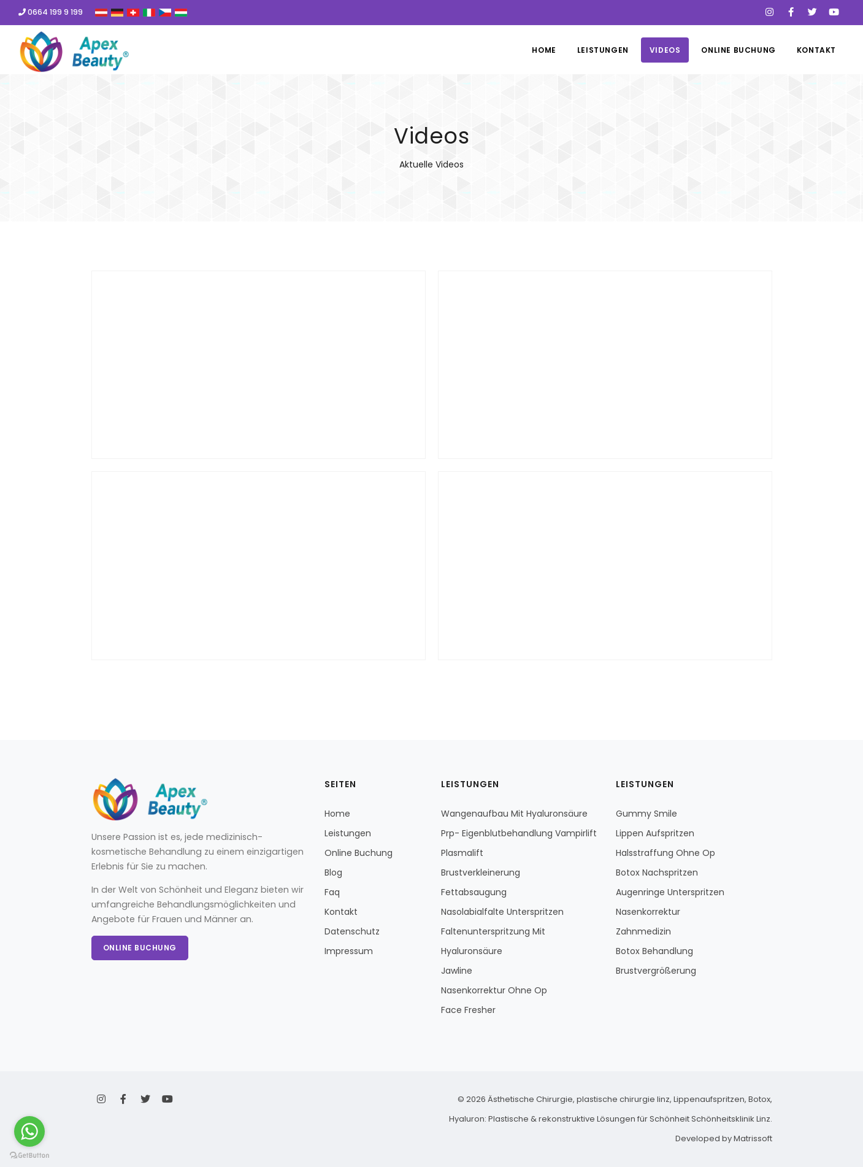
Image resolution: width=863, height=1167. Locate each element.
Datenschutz (352, 931)
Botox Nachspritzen (657, 872)
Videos (665, 50)
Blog (333, 872)
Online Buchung (738, 50)
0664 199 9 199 (50, 12)
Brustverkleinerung (480, 872)
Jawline (456, 971)
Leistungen (603, 50)
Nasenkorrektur (648, 912)
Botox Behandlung (654, 951)
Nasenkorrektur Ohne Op (494, 990)
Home (544, 50)
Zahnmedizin (643, 931)
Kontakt (816, 50)
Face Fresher (468, 1010)
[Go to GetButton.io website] (29, 1154)
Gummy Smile (646, 813)
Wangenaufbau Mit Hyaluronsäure (514, 813)
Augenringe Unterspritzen (670, 892)
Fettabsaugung (474, 892)
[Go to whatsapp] (29, 1131)
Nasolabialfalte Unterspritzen (502, 912)
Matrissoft (753, 1138)
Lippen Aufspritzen (655, 833)
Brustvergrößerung (656, 971)
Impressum (348, 951)
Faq (332, 892)
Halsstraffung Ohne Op (665, 853)
